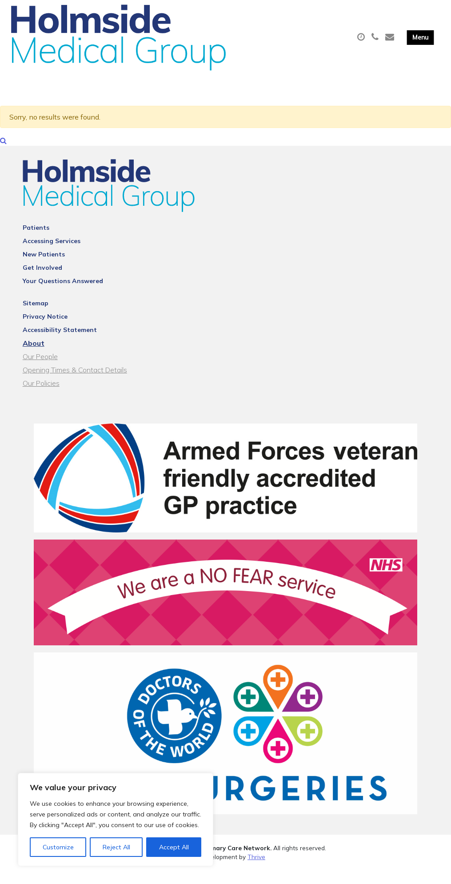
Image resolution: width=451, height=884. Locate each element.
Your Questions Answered (63, 295)
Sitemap (35, 317)
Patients (36, 241)
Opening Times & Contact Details (75, 383)
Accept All (174, 847)
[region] (115, 819)
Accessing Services (51, 255)
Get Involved (42, 281)
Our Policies (41, 396)
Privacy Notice (45, 330)
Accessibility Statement (60, 344)
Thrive (256, 870)
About (33, 356)
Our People (40, 370)
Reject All (116, 847)
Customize (58, 847)
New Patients (44, 268)
